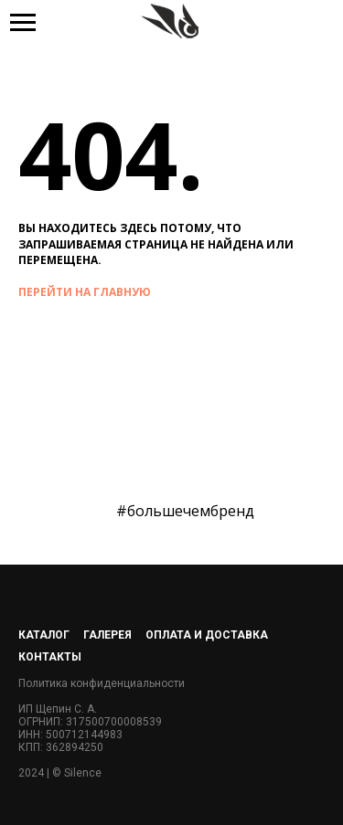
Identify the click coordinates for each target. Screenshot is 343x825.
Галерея (107, 635)
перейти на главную (84, 292)
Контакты (49, 656)
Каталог (44, 635)
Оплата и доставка (206, 635)
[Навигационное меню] (23, 23)
